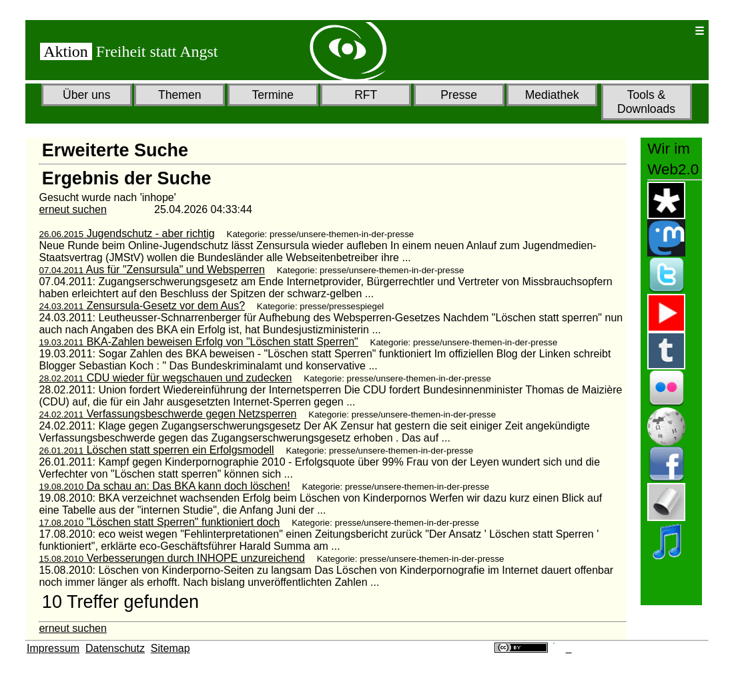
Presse (458, 95)
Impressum (53, 648)
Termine (273, 95)
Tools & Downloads (646, 102)
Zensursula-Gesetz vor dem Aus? (142, 305)
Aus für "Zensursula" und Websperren (151, 269)
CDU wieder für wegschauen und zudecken (165, 377)
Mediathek (552, 95)
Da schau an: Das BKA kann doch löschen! (164, 486)
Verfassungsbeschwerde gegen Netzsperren (167, 413)
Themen (180, 95)
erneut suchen (72, 209)
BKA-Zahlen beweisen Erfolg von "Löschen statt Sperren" (198, 341)
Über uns (86, 95)
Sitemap (170, 648)
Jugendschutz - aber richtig (126, 233)
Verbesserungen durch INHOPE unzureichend (171, 558)
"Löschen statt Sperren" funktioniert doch (159, 522)
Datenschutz (115, 648)
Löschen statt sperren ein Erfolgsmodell (156, 450)
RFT (365, 95)
